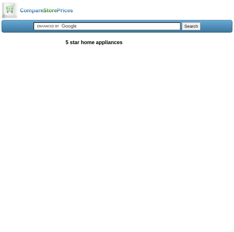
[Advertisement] (117, 98)
